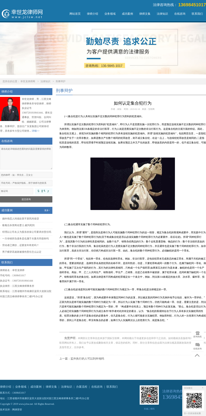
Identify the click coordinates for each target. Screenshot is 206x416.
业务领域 (110, 13)
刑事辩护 (60, 81)
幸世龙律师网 (27, 81)
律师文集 (144, 13)
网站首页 (75, 13)
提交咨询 (26, 199)
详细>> (35, 131)
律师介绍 (92, 13)
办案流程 (81, 386)
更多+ (47, 210)
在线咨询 (179, 13)
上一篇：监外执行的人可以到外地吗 (81, 358)
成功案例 (127, 13)
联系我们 (197, 13)
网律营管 (17, 409)
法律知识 (162, 13)
